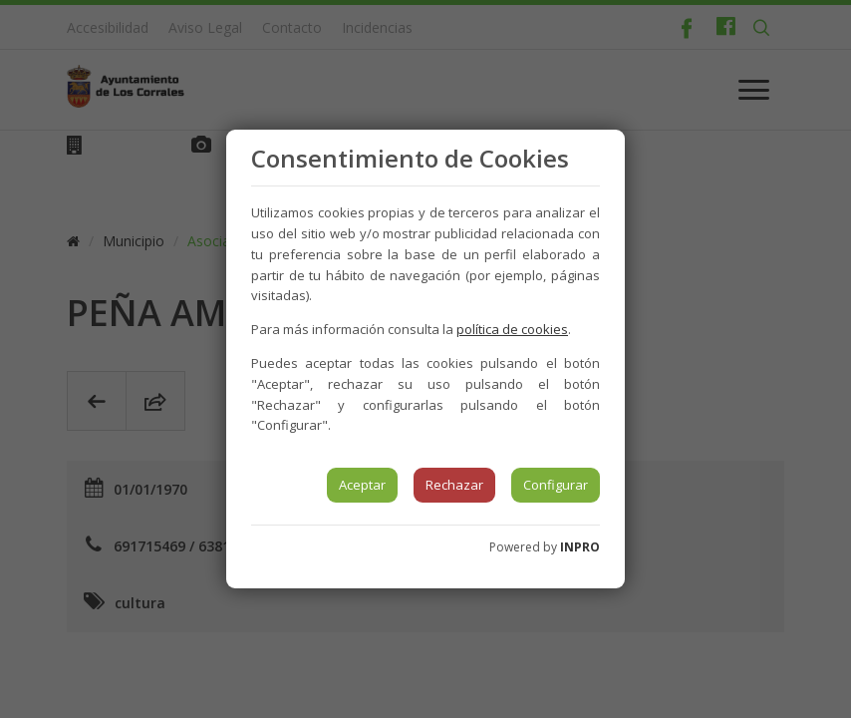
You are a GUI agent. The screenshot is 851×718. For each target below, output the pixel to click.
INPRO (580, 546)
